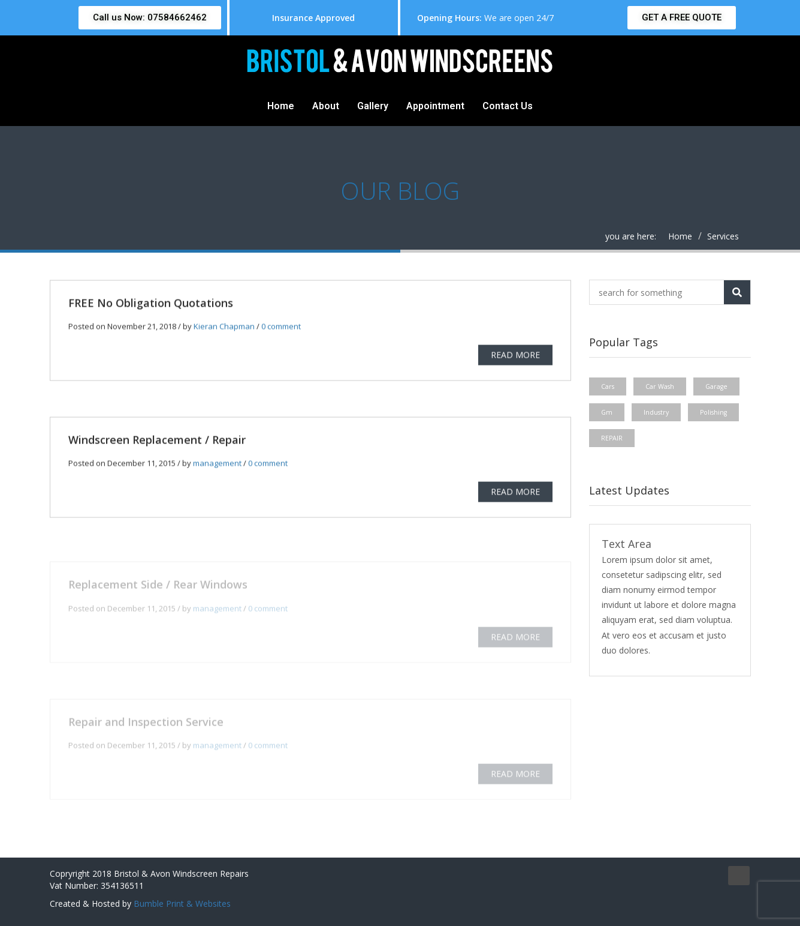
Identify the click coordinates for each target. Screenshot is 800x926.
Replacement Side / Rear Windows (157, 588)
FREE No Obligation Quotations (150, 303)
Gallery (372, 106)
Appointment (435, 106)
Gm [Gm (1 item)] (606, 412)
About (325, 106)
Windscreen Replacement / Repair (157, 440)
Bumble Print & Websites (182, 903)
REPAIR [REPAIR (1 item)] (612, 438)
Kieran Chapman (224, 327)
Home (280, 106)
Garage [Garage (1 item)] (716, 386)
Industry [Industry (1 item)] (656, 412)
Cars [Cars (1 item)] (607, 386)
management (217, 463)
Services (723, 236)
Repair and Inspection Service (146, 725)
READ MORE (515, 355)
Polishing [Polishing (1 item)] (713, 412)
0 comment (281, 327)
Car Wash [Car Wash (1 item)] (659, 386)
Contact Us (507, 106)
